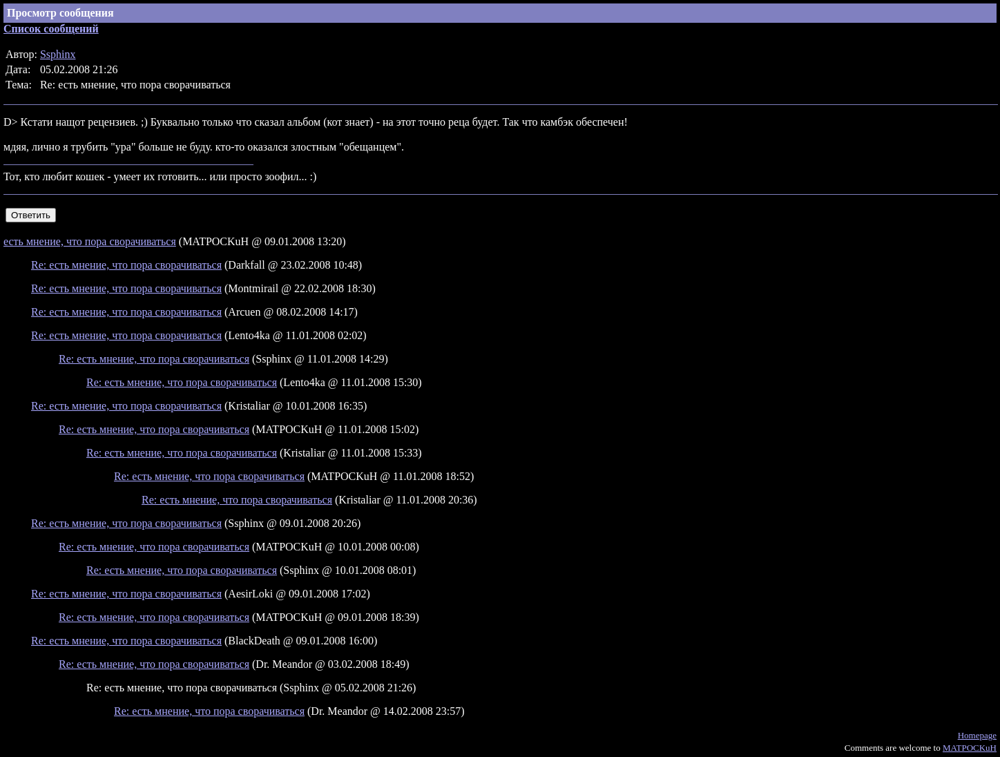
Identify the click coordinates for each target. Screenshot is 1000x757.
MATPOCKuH (970, 747)
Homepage (977, 735)
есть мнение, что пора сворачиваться (89, 241)
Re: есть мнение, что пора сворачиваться (126, 265)
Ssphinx (58, 54)
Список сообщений (51, 29)
